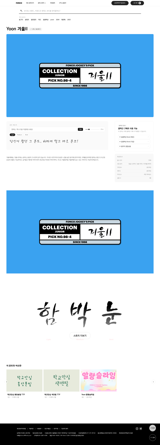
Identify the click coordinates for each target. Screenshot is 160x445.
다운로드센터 (64, 428)
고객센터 (152, 428)
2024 (57, 19)
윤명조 (27, 19)
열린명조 (33, 19)
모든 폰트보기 (30, 3)
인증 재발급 (47, 428)
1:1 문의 (152, 437)
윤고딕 (21, 19)
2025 (69, 19)
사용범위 (39, 428)
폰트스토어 (41, 3)
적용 (80, 129)
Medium (19, 135)
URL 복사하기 (36, 29)
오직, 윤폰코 (62, 3)
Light (12, 135)
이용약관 (31, 428)
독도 (39, 19)
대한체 (63, 19)
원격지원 (56, 428)
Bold (26, 135)
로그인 (137, 3)
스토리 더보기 (79, 335)
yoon (52, 19)
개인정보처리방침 (21, 428)
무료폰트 (52, 3)
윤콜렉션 (45, 19)
